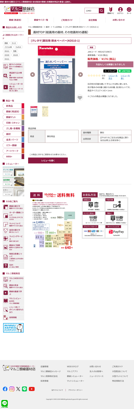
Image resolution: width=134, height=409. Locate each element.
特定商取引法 (118, 380)
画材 (47, 27)
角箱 (14, 51)
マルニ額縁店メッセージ (51, 371)
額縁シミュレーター (75, 375)
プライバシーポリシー (75, 390)
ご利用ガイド (67, 19)
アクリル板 (8, 47)
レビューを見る (113, 77)
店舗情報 (44, 366)
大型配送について (119, 371)
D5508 (7, 55)
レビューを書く (125, 77)
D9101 (7, 51)
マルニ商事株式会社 (49, 375)
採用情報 (44, 380)
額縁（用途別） (15, 19)
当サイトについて (57, 390)
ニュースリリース (96, 375)
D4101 (7, 59)
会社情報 (92, 19)
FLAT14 (18, 47)
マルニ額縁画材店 (35, 27)
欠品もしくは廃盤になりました (110, 64)
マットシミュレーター (75, 380)
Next (80, 74)
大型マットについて (120, 375)
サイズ (14, 43)
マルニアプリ (72, 371)
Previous (32, 74)
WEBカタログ (73, 366)
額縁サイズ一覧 (41, 19)
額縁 (6, 43)
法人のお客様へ (96, 371)
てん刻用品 (57, 27)
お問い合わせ (119, 19)
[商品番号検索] (101, 10)
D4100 (15, 55)
